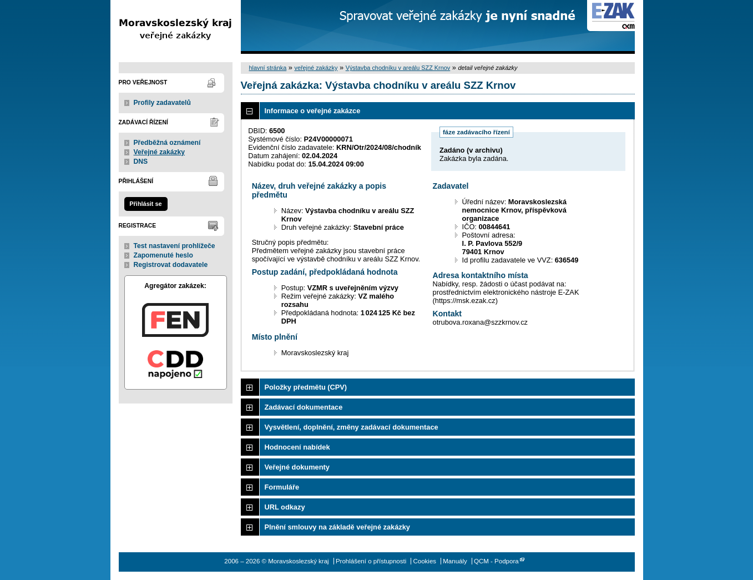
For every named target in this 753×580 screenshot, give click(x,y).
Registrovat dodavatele (171, 265)
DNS (141, 161)
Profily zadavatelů (162, 103)
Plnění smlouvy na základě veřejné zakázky (337, 527)
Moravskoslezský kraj (175, 27)
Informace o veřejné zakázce (313, 111)
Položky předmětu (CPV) (306, 387)
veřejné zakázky (315, 67)
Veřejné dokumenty (297, 467)
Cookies (424, 561)
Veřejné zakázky (159, 152)
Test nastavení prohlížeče (174, 246)
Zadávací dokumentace (304, 407)
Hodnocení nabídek (297, 447)
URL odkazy (285, 507)
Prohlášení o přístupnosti (371, 561)
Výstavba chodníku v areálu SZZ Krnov (398, 67)
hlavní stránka (268, 67)
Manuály (455, 561)
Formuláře (282, 487)
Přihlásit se (145, 203)
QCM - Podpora (496, 561)
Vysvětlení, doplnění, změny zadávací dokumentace (351, 427)
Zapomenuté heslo (163, 255)
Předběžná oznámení (167, 143)
